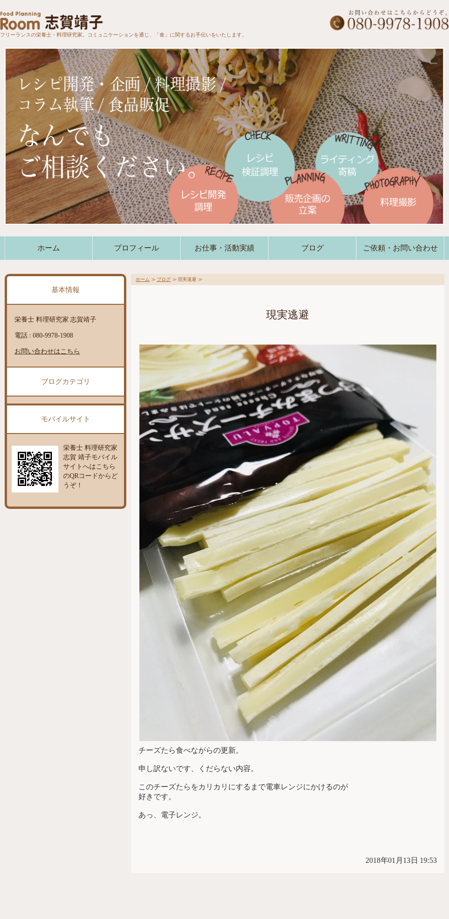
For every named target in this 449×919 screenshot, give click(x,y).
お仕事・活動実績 (224, 248)
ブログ (312, 248)
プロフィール (136, 248)
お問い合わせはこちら (47, 351)
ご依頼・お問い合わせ (400, 248)
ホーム (48, 248)
